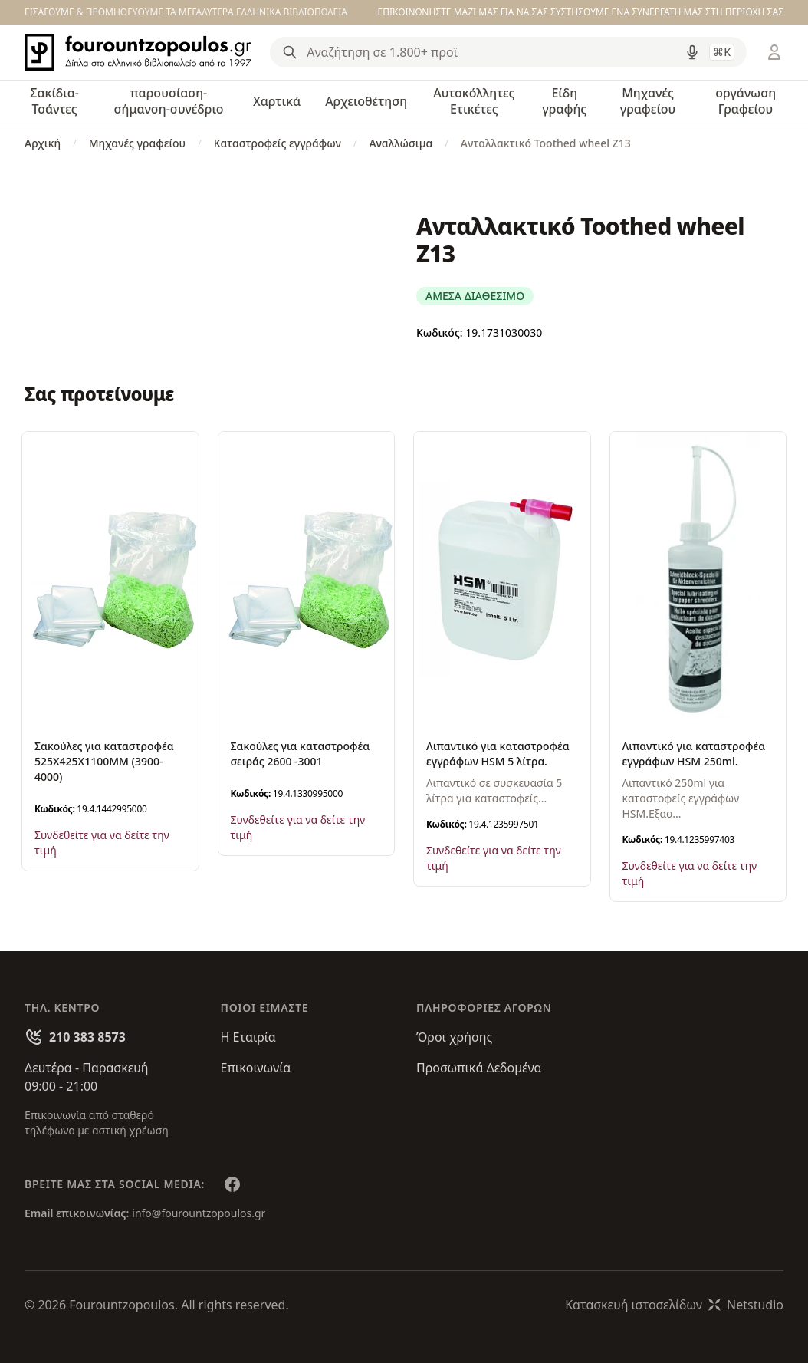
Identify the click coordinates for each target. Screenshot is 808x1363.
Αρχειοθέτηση (366, 101)
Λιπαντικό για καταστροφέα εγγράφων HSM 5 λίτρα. (498, 754)
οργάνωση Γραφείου (745, 100)
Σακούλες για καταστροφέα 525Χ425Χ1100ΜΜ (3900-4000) (104, 761)
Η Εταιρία (248, 1037)
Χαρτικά (277, 101)
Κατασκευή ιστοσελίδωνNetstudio (674, 1304)
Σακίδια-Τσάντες (54, 100)
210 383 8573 (87, 1037)
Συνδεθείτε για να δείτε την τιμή (101, 843)
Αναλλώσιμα (400, 143)
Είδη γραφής (564, 100)
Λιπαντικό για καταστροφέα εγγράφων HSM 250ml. (694, 754)
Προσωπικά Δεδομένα (479, 1067)
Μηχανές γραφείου (648, 100)
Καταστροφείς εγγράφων (277, 143)
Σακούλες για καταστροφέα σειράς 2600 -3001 (300, 754)
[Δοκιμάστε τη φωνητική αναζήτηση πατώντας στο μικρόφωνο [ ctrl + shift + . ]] (692, 52)
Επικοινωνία (256, 1067)
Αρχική (43, 143)
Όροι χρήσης (454, 1037)
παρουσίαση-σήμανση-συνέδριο (168, 100)
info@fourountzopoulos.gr (198, 1213)
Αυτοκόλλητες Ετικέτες (473, 100)
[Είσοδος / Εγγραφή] (774, 52)
